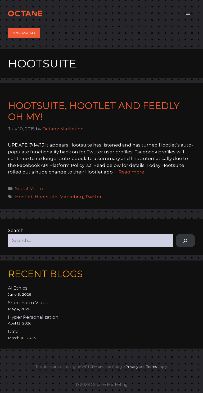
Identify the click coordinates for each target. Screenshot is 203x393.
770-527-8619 (24, 33)
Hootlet (24, 196)
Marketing (71, 196)
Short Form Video (28, 302)
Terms (151, 366)
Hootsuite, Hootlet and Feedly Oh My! (93, 111)
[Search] (185, 241)
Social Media (29, 188)
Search (16, 230)
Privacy (132, 366)
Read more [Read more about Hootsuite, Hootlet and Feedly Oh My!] (131, 172)
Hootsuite (46, 196)
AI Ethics (18, 288)
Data (13, 331)
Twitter (93, 196)
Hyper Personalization (33, 317)
